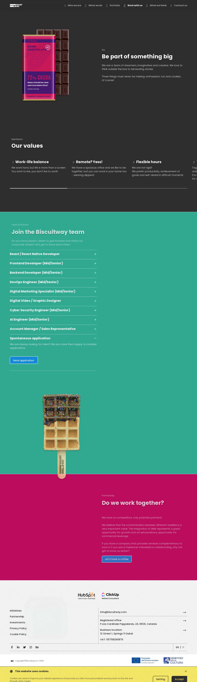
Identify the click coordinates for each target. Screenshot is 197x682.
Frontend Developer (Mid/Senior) (36, 263)
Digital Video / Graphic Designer (35, 300)
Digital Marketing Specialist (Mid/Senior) (42, 291)
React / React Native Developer (35, 254)
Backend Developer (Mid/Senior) (36, 272)
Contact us (180, 5)
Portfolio (115, 5)
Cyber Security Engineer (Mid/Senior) (40, 310)
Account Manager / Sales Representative (43, 329)
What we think (158, 5)
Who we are (74, 5)
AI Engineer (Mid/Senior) (29, 319)
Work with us (135, 5)
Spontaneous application (30, 338)
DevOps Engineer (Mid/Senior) (34, 282)
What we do (95, 5)
